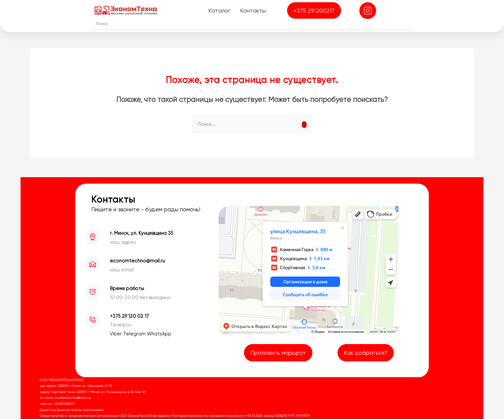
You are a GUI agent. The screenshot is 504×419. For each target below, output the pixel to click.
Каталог (219, 10)
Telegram (135, 334)
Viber (116, 334)
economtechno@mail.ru (137, 261)
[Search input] (253, 23)
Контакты (253, 10)
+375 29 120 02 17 (129, 316)
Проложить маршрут (278, 352)
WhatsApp (159, 334)
